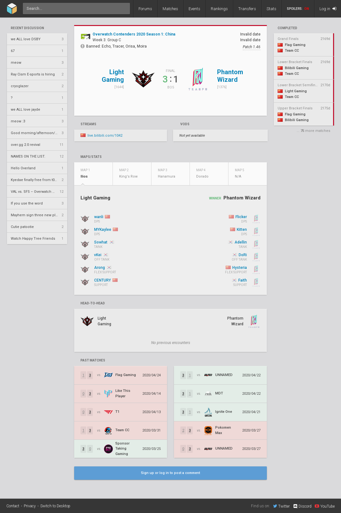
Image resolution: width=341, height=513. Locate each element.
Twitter (281, 506)
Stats (271, 8)
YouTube (325, 506)
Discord (302, 506)
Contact (12, 506)
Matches (170, 8)
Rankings (219, 8)
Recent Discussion (27, 28)
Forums (145, 8)
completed (287, 28)
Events (194, 8)
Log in (327, 8)
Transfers (247, 8)
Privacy (30, 506)
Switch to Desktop (55, 506)
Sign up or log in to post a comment (170, 473)
